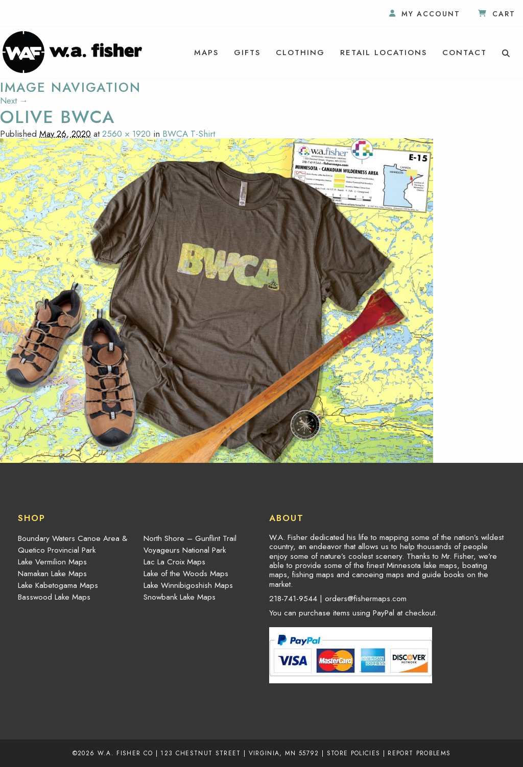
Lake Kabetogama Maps (58, 585)
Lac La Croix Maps (174, 561)
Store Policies (354, 753)
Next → (14, 100)
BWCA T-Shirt (188, 134)
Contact (464, 52)
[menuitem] (206, 52)
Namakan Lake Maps (52, 573)
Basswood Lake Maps (54, 597)
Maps (206, 52)
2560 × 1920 (126, 134)
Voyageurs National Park (185, 550)
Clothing (300, 52)
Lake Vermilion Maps (52, 561)
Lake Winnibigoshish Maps (188, 585)
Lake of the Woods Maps (186, 573)
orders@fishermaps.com (366, 598)
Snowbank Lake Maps (180, 597)
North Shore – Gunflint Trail (190, 538)
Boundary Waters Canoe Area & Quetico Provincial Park (72, 544)
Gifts (247, 52)
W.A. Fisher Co (125, 753)
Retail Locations (383, 52)
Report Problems (419, 753)
